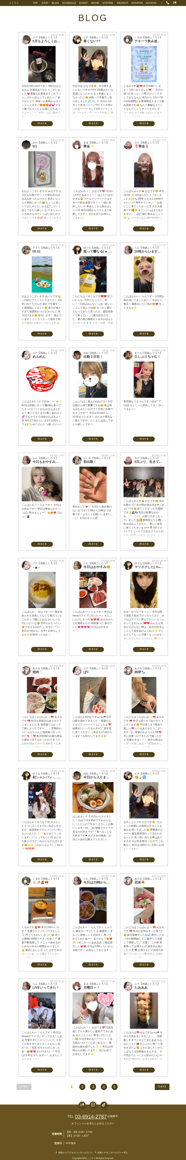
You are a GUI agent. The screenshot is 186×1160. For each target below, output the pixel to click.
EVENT (83, 2)
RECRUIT (122, 2)
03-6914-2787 (91, 1116)
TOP (35, 2)
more (42, 123)
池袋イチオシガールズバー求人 (112, 1152)
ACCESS (151, 2)
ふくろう (14, 2)
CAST (45, 2)
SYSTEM (107, 2)
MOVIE (95, 2)
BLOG (55, 2)
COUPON (137, 2)
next (162, 1086)
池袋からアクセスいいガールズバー (75, 1152)
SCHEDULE (69, 2)
